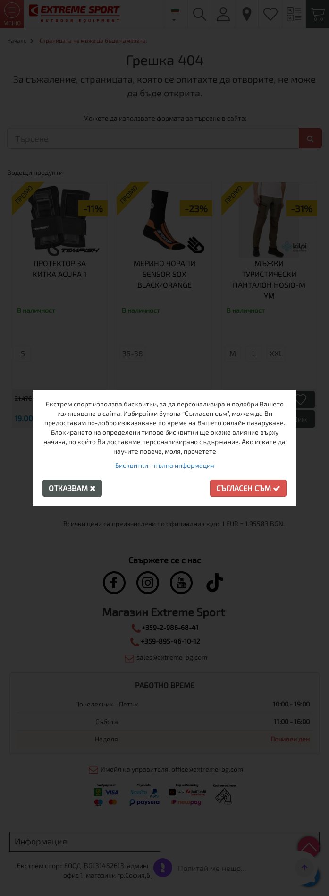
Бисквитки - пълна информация (164, 465)
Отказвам (72, 487)
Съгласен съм (248, 487)
